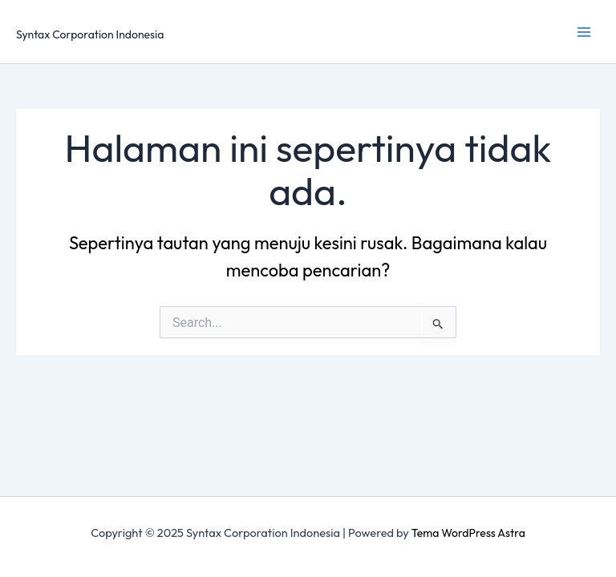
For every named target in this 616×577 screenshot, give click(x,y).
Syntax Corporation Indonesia (90, 34)
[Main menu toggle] (583, 31)
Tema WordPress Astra (468, 533)
